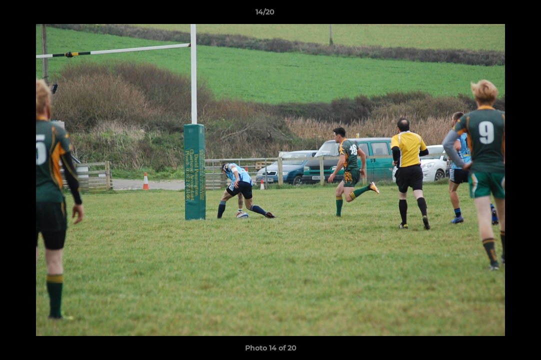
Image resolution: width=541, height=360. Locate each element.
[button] (499, 14)
